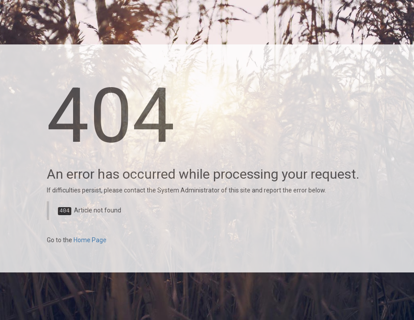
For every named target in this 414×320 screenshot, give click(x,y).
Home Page (90, 240)
